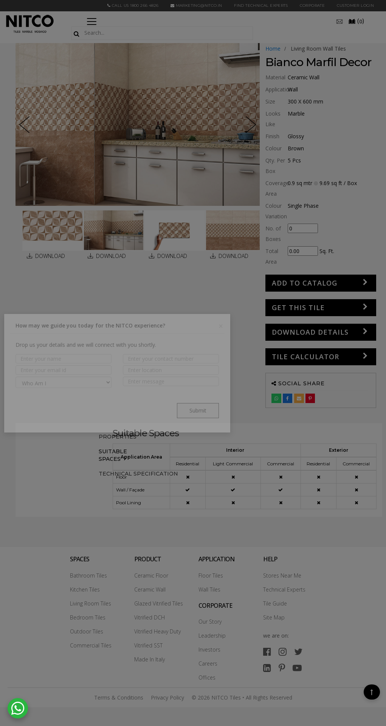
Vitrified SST (148, 645)
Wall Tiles (209, 589)
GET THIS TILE (298, 307)
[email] (339, 21)
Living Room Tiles (90, 603)
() (356, 21)
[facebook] (267, 651)
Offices (206, 677)
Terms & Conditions (118, 697)
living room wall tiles (318, 48)
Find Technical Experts (261, 5)
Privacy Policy (167, 697)
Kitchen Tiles (85, 589)
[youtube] (297, 667)
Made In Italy (149, 659)
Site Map (274, 617)
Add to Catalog (304, 282)
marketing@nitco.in (196, 5)
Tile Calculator (305, 356)
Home (273, 48)
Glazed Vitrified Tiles (158, 603)
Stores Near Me (282, 575)
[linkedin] (267, 667)
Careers (207, 663)
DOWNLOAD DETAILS (310, 332)
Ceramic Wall (150, 589)
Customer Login (355, 5)
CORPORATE (312, 5)
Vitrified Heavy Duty (157, 631)
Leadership (212, 635)
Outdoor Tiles (86, 631)
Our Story (210, 621)
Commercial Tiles (91, 645)
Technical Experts (284, 589)
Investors (209, 649)
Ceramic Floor (151, 575)
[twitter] (298, 651)
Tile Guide (275, 603)
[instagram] (283, 651)
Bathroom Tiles (88, 575)
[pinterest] (282, 667)
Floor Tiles (210, 575)
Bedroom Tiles (87, 617)
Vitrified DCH (149, 617)
